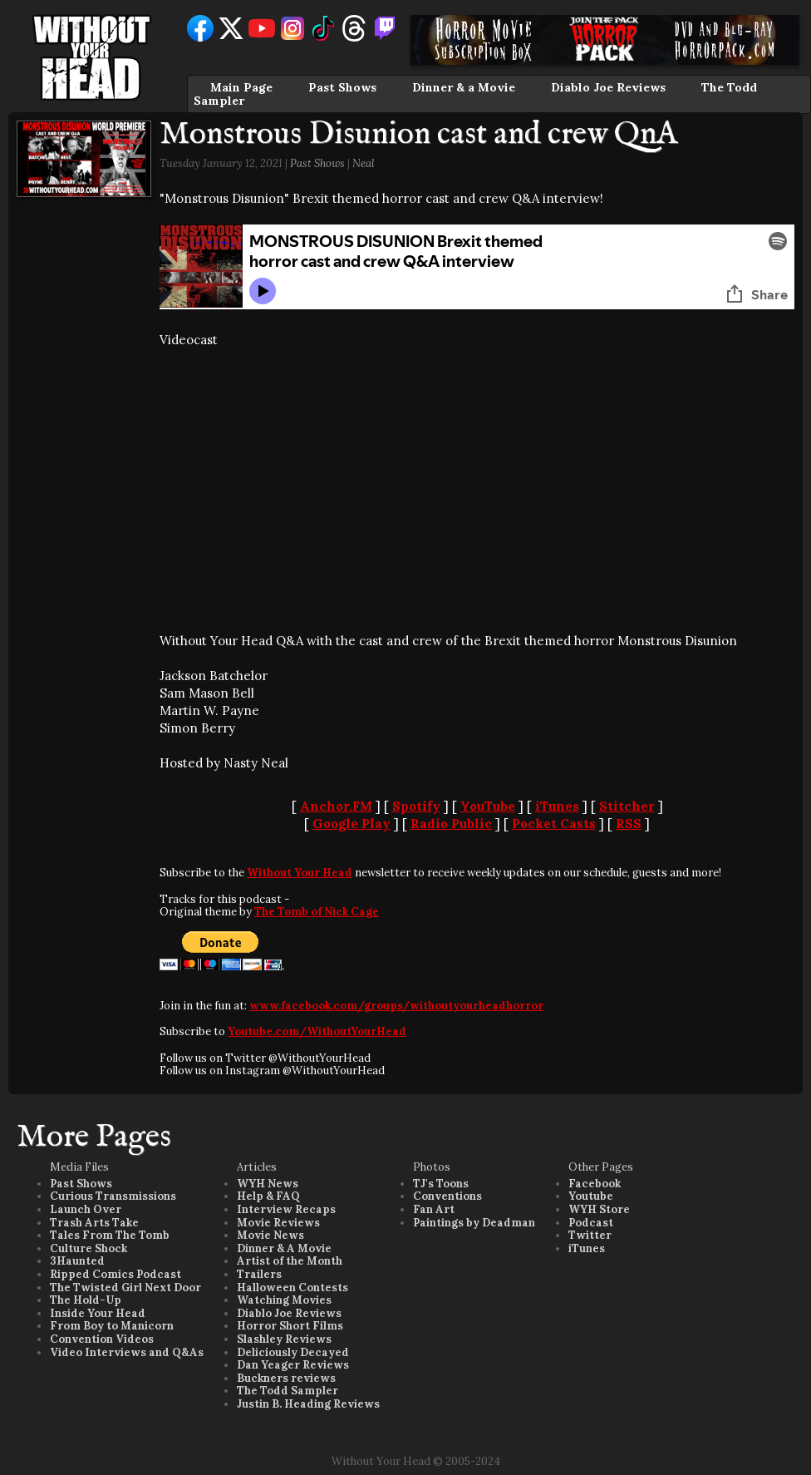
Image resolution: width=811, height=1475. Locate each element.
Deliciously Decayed (293, 1352)
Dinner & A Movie (284, 1248)
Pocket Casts (554, 823)
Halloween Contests (292, 1287)
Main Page (241, 87)
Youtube (590, 1196)
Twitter (590, 1235)
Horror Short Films (290, 1326)
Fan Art (434, 1209)
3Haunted (77, 1261)
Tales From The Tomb (110, 1235)
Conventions (447, 1196)
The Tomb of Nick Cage (316, 912)
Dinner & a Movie (463, 87)
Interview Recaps (286, 1209)
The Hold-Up (85, 1300)
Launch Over (85, 1209)
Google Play (351, 823)
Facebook (594, 1184)
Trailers (259, 1274)
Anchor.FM (336, 806)
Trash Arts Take (94, 1223)
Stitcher (627, 806)
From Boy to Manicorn (112, 1326)
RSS (628, 823)
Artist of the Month (289, 1261)
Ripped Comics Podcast (115, 1274)
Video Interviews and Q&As (127, 1352)
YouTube (487, 806)
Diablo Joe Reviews (608, 87)
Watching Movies (284, 1300)
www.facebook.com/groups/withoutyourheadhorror (396, 1006)
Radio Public (451, 823)
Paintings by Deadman (474, 1223)
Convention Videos (102, 1339)
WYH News (267, 1184)
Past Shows (342, 87)
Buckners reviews (286, 1378)
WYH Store (599, 1209)
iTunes (557, 806)
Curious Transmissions (113, 1196)
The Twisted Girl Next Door (125, 1287)
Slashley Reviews (284, 1339)
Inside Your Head (97, 1313)
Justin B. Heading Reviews (308, 1404)
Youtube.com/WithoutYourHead (317, 1031)
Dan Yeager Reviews (293, 1365)
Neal (363, 163)
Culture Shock (88, 1248)
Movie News (270, 1235)
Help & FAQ (268, 1196)
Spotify (416, 806)
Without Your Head (299, 873)
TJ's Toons (441, 1184)
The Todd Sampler (287, 1391)
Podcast (590, 1223)
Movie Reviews (278, 1223)
